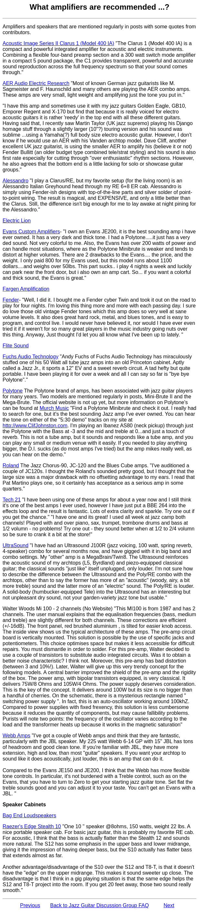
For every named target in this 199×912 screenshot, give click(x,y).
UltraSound (15, 545)
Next (169, 905)
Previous (30, 905)
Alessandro (15, 180)
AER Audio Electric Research (36, 83)
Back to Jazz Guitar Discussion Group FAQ (99, 905)
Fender (11, 300)
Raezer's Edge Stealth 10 (32, 826)
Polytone (13, 390)
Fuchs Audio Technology (30, 356)
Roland (11, 465)
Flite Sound (16, 345)
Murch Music (54, 408)
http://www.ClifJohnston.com (35, 425)
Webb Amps (16, 735)
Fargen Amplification (26, 289)
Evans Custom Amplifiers (31, 231)
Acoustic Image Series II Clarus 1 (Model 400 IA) (58, 43)
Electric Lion (17, 220)
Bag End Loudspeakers (29, 815)
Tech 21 (12, 499)
